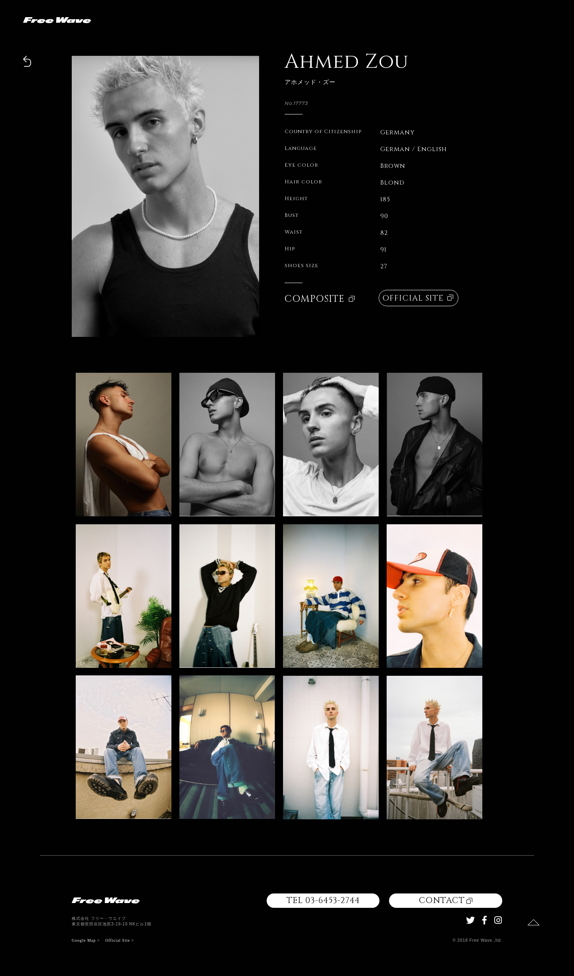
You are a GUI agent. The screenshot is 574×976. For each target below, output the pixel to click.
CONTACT (445, 900)
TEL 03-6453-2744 (323, 900)
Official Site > (119, 940)
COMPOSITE (320, 299)
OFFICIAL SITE (417, 298)
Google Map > (86, 940)
